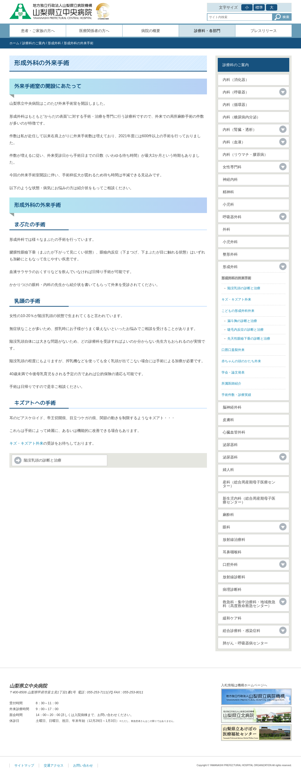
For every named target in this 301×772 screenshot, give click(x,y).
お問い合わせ (83, 765)
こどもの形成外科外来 (238, 311)
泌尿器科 (230, 445)
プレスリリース (263, 31)
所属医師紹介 (231, 383)
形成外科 (54, 43)
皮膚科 (228, 420)
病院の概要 (150, 31)
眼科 (226, 527)
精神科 (228, 192)
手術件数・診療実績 (236, 395)
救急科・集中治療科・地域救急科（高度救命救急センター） (249, 604)
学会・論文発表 (233, 372)
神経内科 (230, 179)
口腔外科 (230, 565)
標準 (259, 7)
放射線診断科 (234, 577)
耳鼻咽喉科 (232, 552)
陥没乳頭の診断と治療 (42, 460)
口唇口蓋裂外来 (233, 350)
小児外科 (230, 242)
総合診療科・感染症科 (241, 631)
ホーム (14, 43)
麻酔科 (228, 515)
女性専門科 (232, 167)
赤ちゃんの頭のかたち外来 (241, 361)
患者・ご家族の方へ (38, 31)
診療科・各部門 (207, 31)
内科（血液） (234, 142)
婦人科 (228, 470)
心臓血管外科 (234, 432)
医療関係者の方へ (94, 31)
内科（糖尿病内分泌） (241, 117)
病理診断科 (232, 589)
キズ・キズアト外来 (26, 443)
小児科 (228, 204)
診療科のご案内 (33, 43)
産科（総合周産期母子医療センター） (249, 484)
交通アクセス (53, 765)
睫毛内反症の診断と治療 (245, 329)
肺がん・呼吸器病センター (245, 643)
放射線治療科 (234, 540)
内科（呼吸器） (236, 92)
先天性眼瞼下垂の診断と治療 (248, 338)
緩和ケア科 (232, 618)
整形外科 (230, 254)
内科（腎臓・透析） (240, 130)
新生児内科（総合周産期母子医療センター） (249, 500)
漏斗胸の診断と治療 (242, 321)
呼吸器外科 (232, 217)
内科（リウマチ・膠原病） (245, 155)
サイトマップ (24, 765)
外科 (226, 229)
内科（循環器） (236, 105)
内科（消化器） (236, 80)
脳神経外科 (232, 407)
